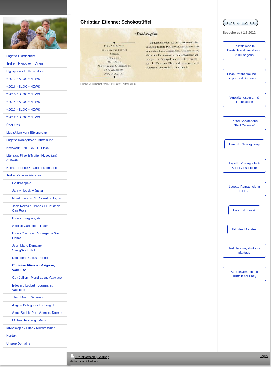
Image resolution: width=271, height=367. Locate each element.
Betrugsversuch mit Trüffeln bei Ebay (244, 274)
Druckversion (83, 357)
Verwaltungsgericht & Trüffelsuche (244, 99)
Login (264, 356)
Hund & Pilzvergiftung (244, 144)
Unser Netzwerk (244, 210)
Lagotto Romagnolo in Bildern (244, 189)
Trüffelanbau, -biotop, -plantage (244, 250)
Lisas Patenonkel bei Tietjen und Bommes (242, 76)
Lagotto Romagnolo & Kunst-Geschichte (244, 165)
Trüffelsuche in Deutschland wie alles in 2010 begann (244, 50)
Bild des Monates (244, 229)
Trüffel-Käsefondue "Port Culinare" (244, 123)
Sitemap (103, 357)
